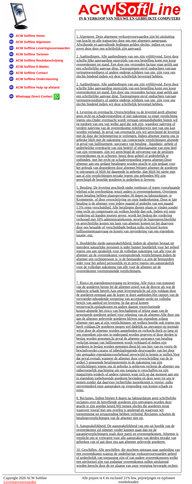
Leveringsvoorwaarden (20, 482)
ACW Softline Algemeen (33, 42)
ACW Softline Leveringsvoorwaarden (43, 48)
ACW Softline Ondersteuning (37, 79)
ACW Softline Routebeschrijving (39, 60)
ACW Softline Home (30, 36)
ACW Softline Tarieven (32, 54)
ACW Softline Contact (32, 73)
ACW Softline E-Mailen (32, 67)
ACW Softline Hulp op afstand (37, 87)
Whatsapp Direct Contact (38, 96)
